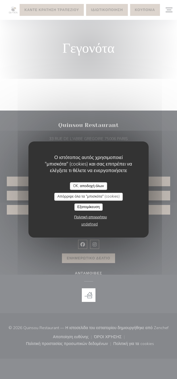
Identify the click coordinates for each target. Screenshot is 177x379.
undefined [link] (89, 224)
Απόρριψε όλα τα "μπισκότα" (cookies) (88, 196)
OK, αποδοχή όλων (88, 186)
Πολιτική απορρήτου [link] (90, 217)
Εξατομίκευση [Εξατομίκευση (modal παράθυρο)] (88, 206)
